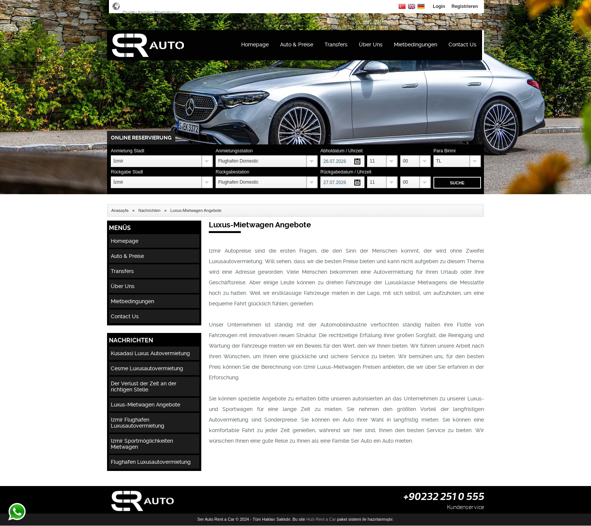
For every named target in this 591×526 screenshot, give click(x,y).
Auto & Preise (296, 44)
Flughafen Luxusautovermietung (151, 462)
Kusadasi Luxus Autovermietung (150, 353)
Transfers (336, 44)
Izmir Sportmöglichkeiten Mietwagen (142, 444)
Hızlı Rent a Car (321, 519)
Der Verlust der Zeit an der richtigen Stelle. (143, 386)
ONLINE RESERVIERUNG (141, 138)
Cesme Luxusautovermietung (147, 368)
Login (439, 6)
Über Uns (371, 44)
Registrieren (465, 6)
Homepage (255, 44)
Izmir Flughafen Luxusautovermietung (137, 423)
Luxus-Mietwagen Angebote (145, 405)
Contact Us (462, 44)
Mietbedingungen (415, 44)
